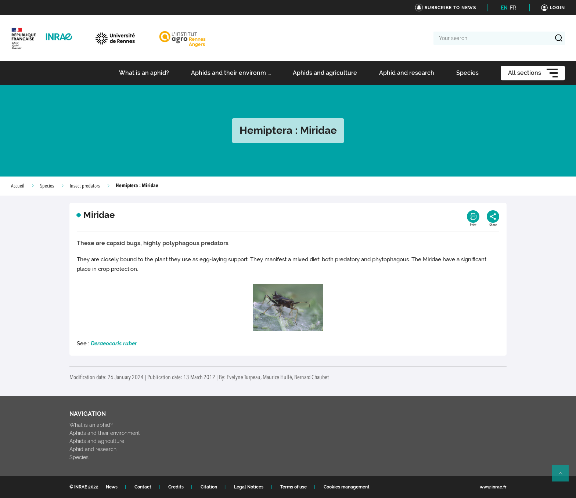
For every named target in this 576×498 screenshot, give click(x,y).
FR (513, 8)
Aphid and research (92, 449)
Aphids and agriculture (96, 441)
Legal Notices (248, 487)
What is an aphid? (91, 425)
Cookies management (347, 487)
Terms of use (293, 487)
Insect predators (85, 186)
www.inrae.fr (493, 487)
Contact (142, 487)
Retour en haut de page (563, 476)
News (112, 487)
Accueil (17, 186)
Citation (209, 487)
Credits (176, 487)
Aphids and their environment (104, 433)
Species (47, 186)
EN (504, 8)
